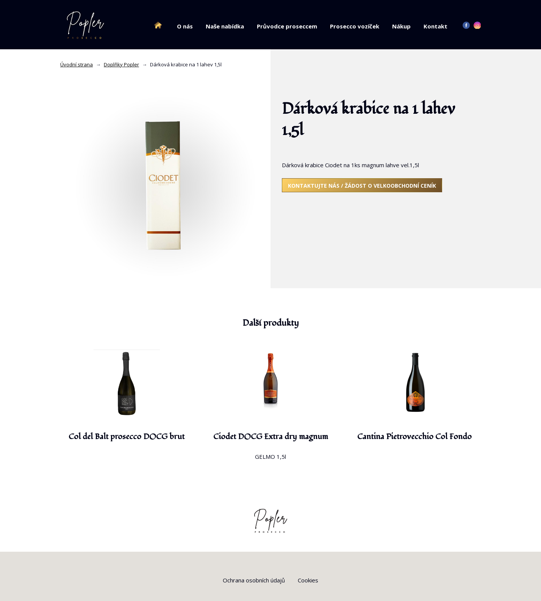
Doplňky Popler (121, 64)
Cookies (308, 580)
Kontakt (435, 26)
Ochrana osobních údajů (254, 580)
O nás (185, 26)
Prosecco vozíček (354, 26)
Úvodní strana (76, 64)
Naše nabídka (225, 26)
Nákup (401, 26)
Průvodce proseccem (287, 26)
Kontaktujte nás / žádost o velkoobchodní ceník (362, 185)
